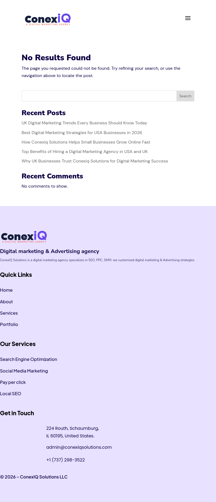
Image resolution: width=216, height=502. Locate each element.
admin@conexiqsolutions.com (79, 447)
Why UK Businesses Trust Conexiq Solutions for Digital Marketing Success (95, 161)
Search (185, 96)
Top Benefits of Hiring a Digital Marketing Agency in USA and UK (85, 151)
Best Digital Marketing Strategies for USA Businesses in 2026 (82, 132)
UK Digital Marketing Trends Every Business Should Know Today (84, 123)
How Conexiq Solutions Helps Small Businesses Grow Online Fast (86, 142)
